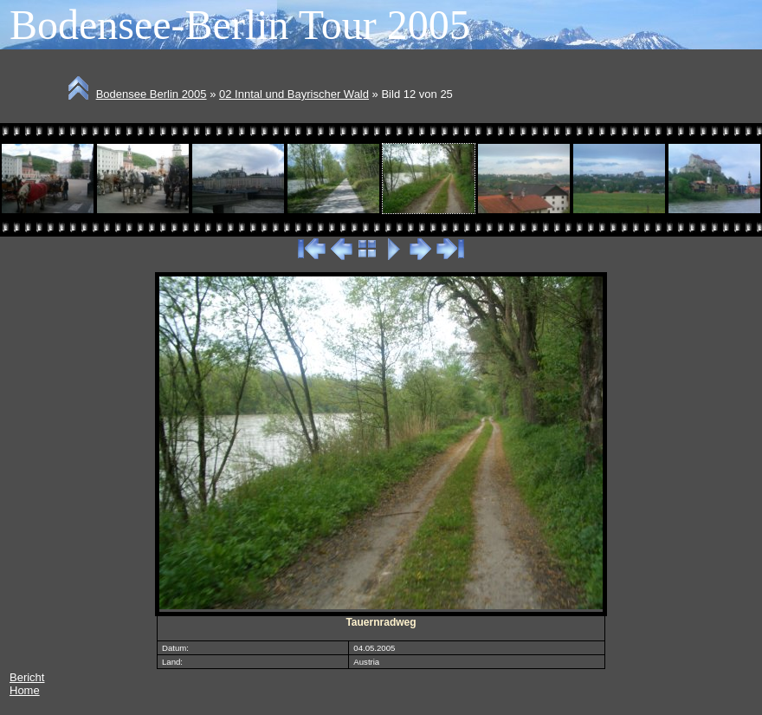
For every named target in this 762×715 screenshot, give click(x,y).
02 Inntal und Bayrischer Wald (294, 94)
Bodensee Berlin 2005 (151, 94)
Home (25, 690)
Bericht (27, 677)
